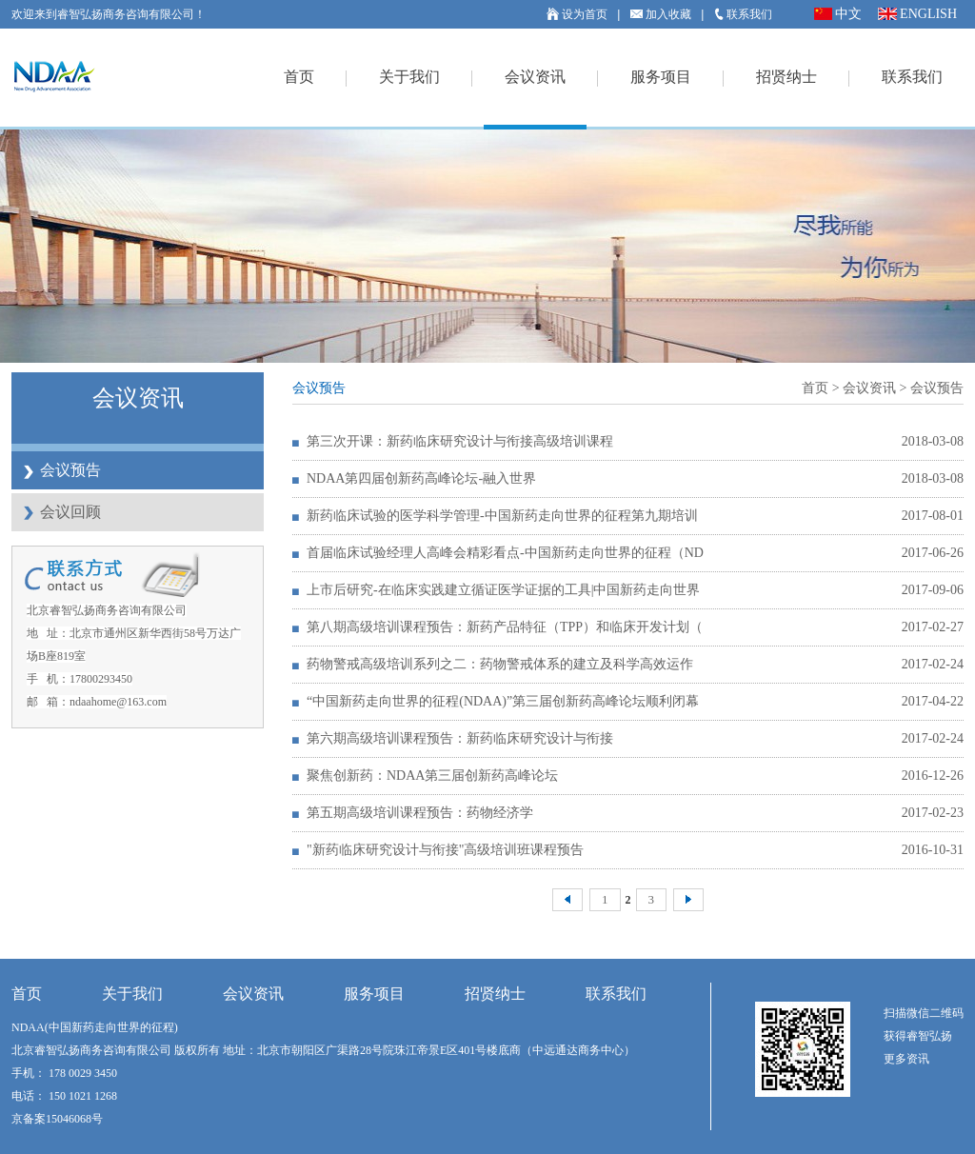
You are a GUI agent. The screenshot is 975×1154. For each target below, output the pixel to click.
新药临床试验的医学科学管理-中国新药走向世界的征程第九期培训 (502, 515)
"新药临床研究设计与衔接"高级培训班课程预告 (445, 850)
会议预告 (70, 470)
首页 (299, 77)
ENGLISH (917, 14)
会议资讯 (535, 77)
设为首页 (577, 14)
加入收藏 (660, 14)
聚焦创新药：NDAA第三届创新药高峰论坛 (432, 775)
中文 (838, 14)
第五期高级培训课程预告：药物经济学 (420, 813)
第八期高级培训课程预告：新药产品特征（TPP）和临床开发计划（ (505, 627)
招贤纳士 (786, 77)
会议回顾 (70, 512)
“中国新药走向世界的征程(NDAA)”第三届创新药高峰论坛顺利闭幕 (503, 701)
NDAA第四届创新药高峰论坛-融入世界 (421, 478)
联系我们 (743, 14)
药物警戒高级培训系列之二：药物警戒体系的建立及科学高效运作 (500, 664)
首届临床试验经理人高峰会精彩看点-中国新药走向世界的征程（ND (505, 553)
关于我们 (409, 77)
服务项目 (660, 77)
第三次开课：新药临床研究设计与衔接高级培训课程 (460, 441)
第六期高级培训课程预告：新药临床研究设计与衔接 (460, 738)
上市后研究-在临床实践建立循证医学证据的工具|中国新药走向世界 (503, 590)
